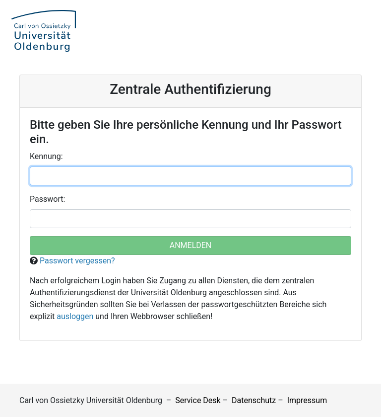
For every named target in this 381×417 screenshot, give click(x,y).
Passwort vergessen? (77, 260)
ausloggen (75, 316)
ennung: (46, 156)
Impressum (307, 400)
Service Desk (197, 400)
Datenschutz (254, 400)
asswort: (47, 199)
